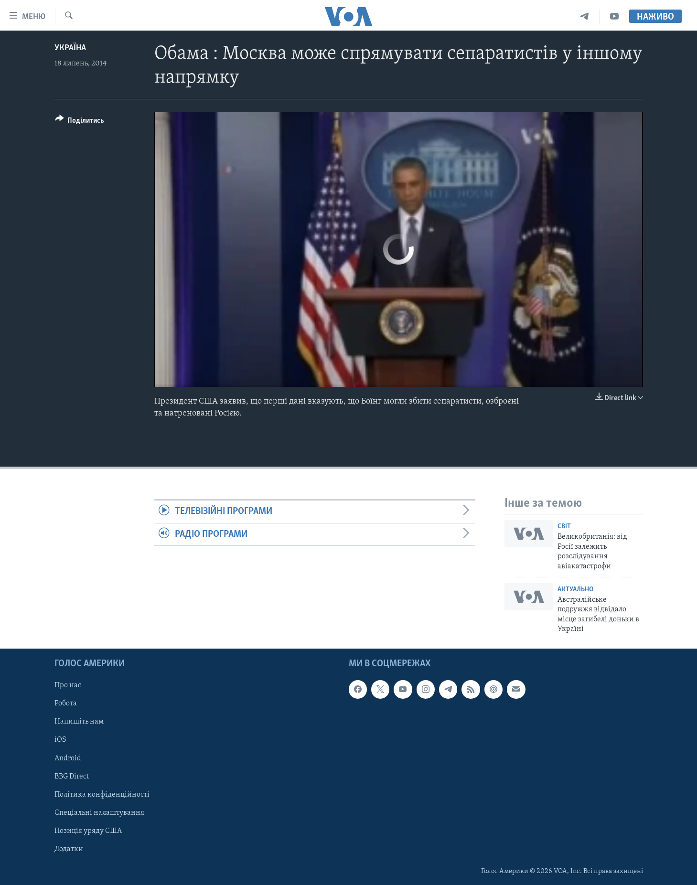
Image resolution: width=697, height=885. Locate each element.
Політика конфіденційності (102, 794)
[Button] (80, 122)
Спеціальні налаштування (99, 812)
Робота (65, 703)
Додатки (68, 849)
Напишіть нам (79, 721)
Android (67, 758)
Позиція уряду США (88, 830)
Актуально (575, 589)
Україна (70, 48)
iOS (60, 740)
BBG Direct (71, 776)
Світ (564, 526)
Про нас (67, 685)
